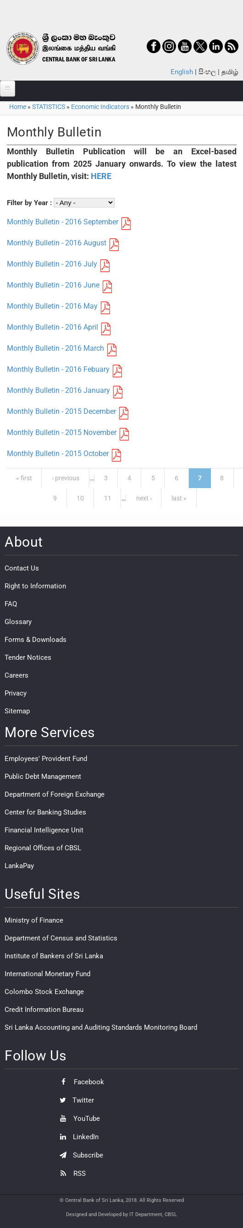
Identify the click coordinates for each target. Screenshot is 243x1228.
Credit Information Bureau (44, 1009)
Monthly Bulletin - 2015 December (61, 411)
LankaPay (19, 866)
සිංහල (207, 72)
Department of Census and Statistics (61, 938)
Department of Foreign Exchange (55, 794)
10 (80, 498)
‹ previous (65, 478)
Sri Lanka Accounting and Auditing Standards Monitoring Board (101, 1027)
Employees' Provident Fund (46, 759)
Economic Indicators (100, 106)
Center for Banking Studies (45, 812)
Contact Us (22, 568)
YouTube (77, 1118)
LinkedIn (77, 1137)
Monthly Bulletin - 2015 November (61, 432)
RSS (70, 1173)
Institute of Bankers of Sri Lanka (54, 956)
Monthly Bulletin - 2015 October (58, 453)
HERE (101, 176)
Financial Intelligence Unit (44, 830)
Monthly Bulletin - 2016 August (56, 243)
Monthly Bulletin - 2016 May (52, 306)
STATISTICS (48, 106)
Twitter (74, 1100)
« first (24, 478)
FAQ (11, 604)
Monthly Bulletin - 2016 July (52, 264)
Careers (16, 675)
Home (17, 106)
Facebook (79, 1082)
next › (144, 498)
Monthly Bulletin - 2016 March (55, 348)
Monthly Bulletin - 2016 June (53, 285)
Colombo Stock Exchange (44, 992)
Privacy (16, 693)
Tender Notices (28, 657)
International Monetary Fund (47, 974)
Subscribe (79, 1155)
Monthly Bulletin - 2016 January (58, 390)
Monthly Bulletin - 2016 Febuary (58, 369)
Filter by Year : (30, 203)
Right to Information (35, 586)
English (182, 72)
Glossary (18, 622)
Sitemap (17, 711)
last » (179, 498)
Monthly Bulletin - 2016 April (52, 327)
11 (107, 498)
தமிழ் (229, 72)
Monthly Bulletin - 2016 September (62, 221)
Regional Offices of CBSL (43, 848)
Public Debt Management (43, 776)
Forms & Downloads (35, 640)
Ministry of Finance (34, 920)
